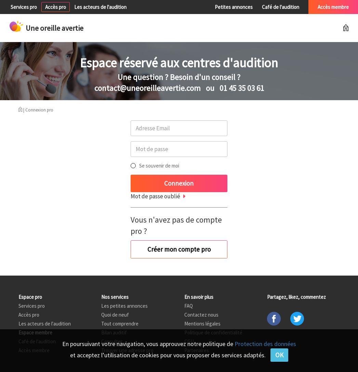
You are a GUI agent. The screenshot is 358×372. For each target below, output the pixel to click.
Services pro (24, 7)
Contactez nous (201, 314)
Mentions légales (202, 323)
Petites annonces (234, 7)
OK (279, 355)
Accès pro (55, 7)
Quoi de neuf (115, 314)
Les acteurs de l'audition (100, 7)
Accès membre (333, 7)
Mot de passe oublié (155, 196)
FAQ (188, 306)
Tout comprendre (119, 323)
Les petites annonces (124, 306)
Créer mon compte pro (179, 249)
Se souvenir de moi (159, 165)
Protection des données (265, 344)
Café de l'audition (280, 7)
